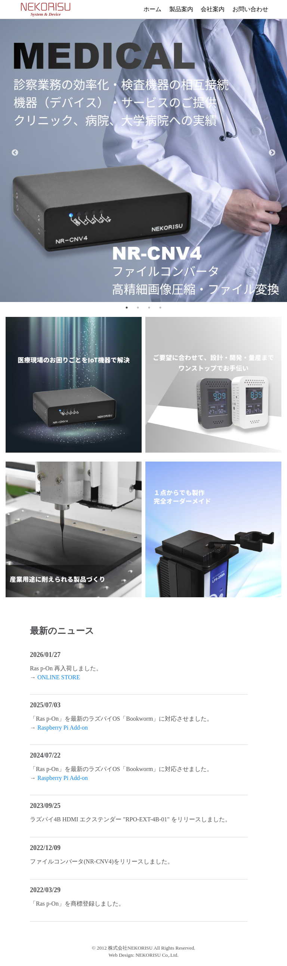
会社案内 (213, 9)
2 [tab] (138, 307)
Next (272, 153)
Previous (15, 153)
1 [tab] (126, 307)
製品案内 (181, 9)
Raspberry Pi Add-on (62, 727)
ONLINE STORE (58, 677)
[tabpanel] (143, 153)
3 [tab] (149, 307)
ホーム (152, 9)
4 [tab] (160, 307)
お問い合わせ (250, 9)
